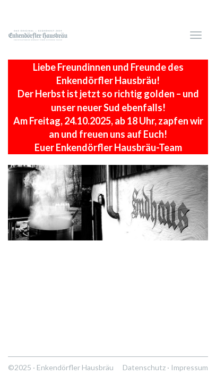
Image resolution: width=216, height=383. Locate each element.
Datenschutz (144, 367)
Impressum (189, 367)
